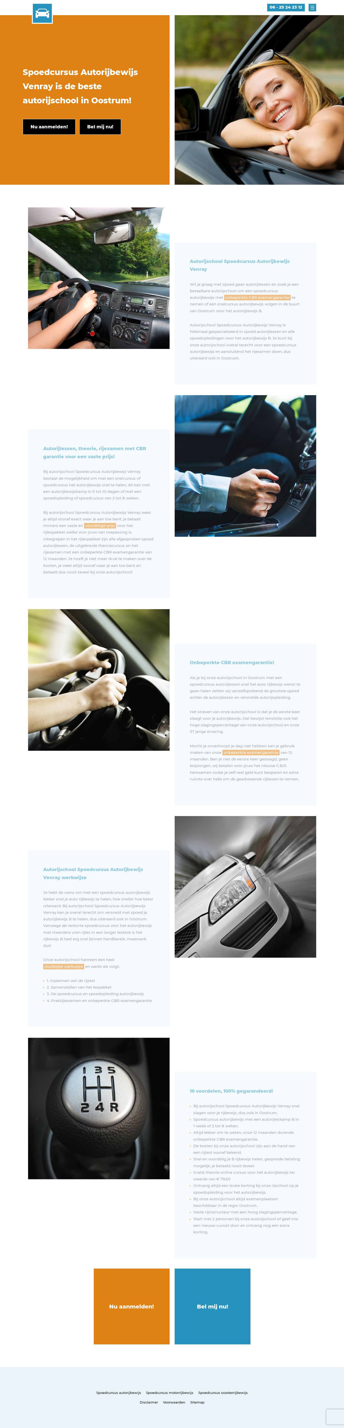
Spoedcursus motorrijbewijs (169, 1393)
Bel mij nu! (212, 1306)
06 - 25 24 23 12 (286, 7)
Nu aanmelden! (131, 1306)
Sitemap (197, 1402)
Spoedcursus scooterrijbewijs (223, 1393)
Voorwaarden (174, 1402)
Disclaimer (149, 1402)
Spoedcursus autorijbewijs (118, 1393)
